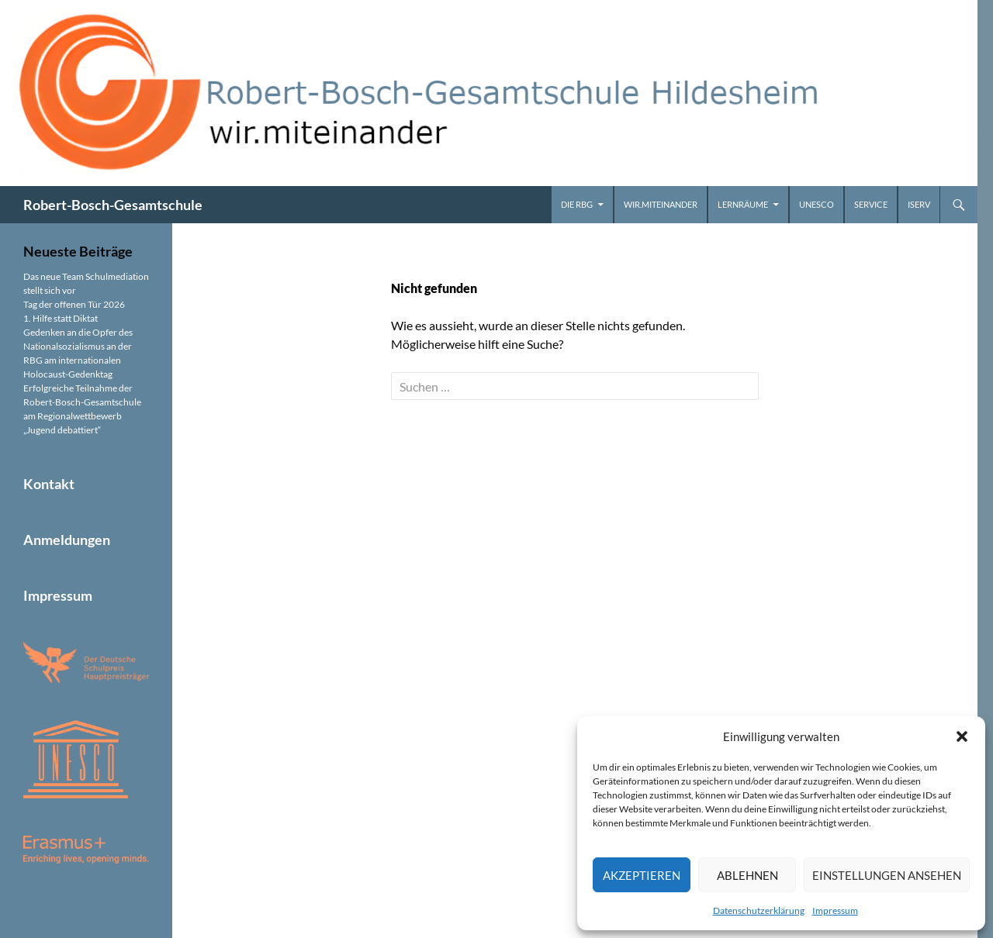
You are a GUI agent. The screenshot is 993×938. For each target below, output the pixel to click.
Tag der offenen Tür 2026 (74, 304)
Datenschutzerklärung (758, 910)
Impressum (835, 910)
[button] (962, 736)
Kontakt (48, 483)
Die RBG (577, 204)
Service (870, 204)
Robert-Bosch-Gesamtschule (112, 204)
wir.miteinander (660, 204)
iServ (919, 204)
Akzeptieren (641, 875)
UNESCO (816, 204)
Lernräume (743, 204)
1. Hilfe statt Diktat (60, 318)
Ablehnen (747, 875)
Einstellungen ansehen (886, 875)
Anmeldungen (66, 539)
